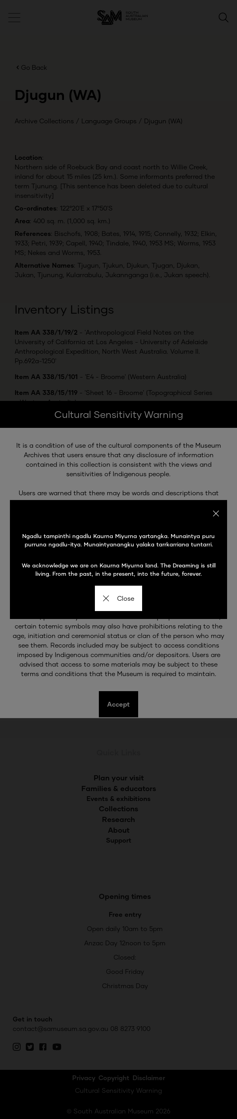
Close (118, 598)
